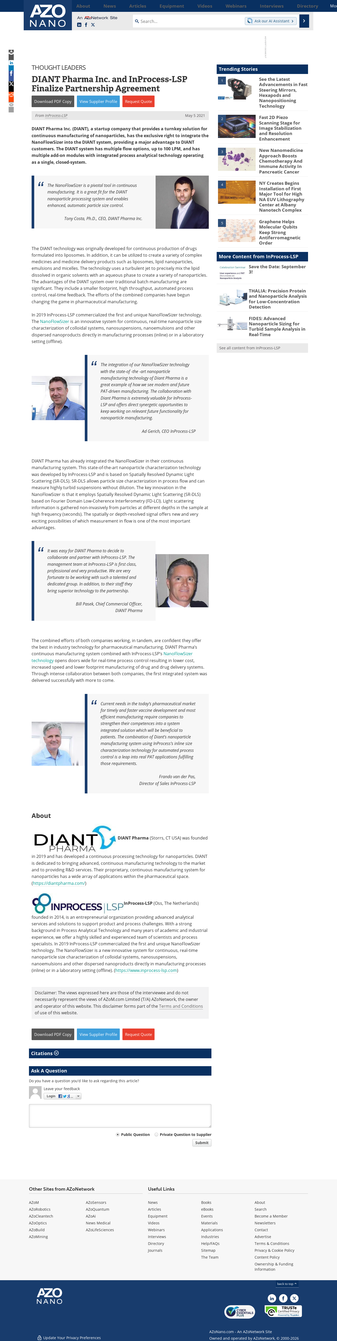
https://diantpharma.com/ (59, 883)
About (260, 1202)
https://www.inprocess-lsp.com (146, 970)
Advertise (263, 1236)
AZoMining (38, 1236)
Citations (45, 1053)
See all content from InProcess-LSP (249, 324)
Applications (212, 1229)
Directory (156, 1243)
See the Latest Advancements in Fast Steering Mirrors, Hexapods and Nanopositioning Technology (281, 90)
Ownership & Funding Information (274, 1266)
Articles (154, 1209)
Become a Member (271, 1216)
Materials (209, 1222)
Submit (202, 1142)
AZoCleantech (41, 1216)
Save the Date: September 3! (277, 249)
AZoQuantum (97, 1209)
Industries (210, 1236)
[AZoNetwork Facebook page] (86, 25)
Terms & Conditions (272, 1243)
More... (301, 5)
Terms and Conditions (181, 1006)
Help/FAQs (210, 1243)
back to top (287, 1284)
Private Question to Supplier (185, 1134)
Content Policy (267, 1257)
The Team (210, 1257)
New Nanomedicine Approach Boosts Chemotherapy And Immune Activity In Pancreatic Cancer (278, 153)
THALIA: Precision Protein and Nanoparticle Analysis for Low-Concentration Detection (278, 278)
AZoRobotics (40, 1209)
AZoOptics (38, 1222)
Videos (154, 1222)
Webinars (156, 1229)
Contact (261, 1229)
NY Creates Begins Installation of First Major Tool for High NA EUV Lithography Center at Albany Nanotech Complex (283, 184)
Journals (155, 1250)
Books (206, 1202)
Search (261, 1209)
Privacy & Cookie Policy (274, 1250)
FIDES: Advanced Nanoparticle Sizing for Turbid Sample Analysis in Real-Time (274, 304)
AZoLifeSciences (100, 1229)
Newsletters (265, 1222)
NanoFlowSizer (54, 321)
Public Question (135, 1134)
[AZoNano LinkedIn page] (79, 25)
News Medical (98, 1222)
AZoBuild (37, 1229)
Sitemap (208, 1250)
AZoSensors (96, 1202)
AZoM (34, 1202)
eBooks (207, 1209)
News (153, 1202)
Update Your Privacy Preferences (69, 1334)
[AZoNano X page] (93, 25)
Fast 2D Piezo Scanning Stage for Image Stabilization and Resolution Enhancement (281, 123)
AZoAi (91, 1216)
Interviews (157, 1236)
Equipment (157, 1216)
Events (207, 1216)
